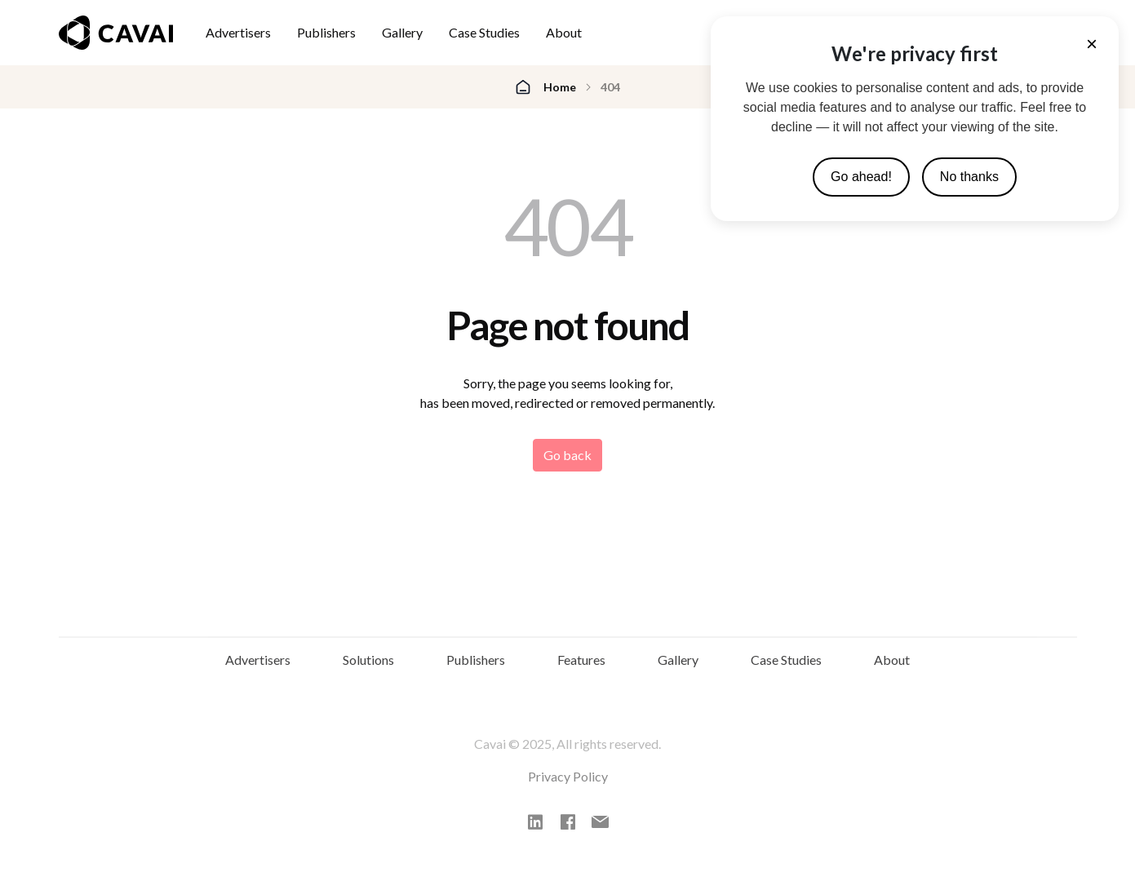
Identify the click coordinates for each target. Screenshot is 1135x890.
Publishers (326, 32)
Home (559, 87)
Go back (567, 455)
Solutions (368, 667)
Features (581, 667)
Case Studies (484, 32)
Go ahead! (861, 177)
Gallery (402, 32)
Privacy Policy (568, 787)
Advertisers (238, 32)
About (564, 32)
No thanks (969, 177)
